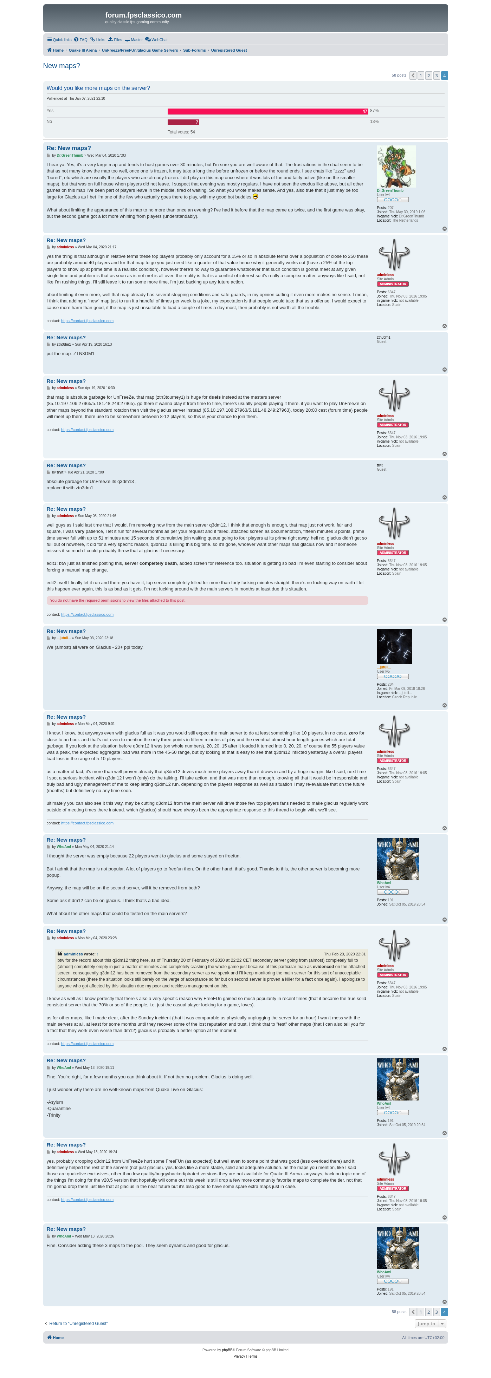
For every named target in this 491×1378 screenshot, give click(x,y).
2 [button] (428, 75)
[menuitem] (80, 39)
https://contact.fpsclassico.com (87, 321)
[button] (412, 75)
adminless (73, 954)
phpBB (227, 1350)
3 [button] (436, 75)
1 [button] (421, 75)
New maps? (61, 66)
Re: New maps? (69, 148)
